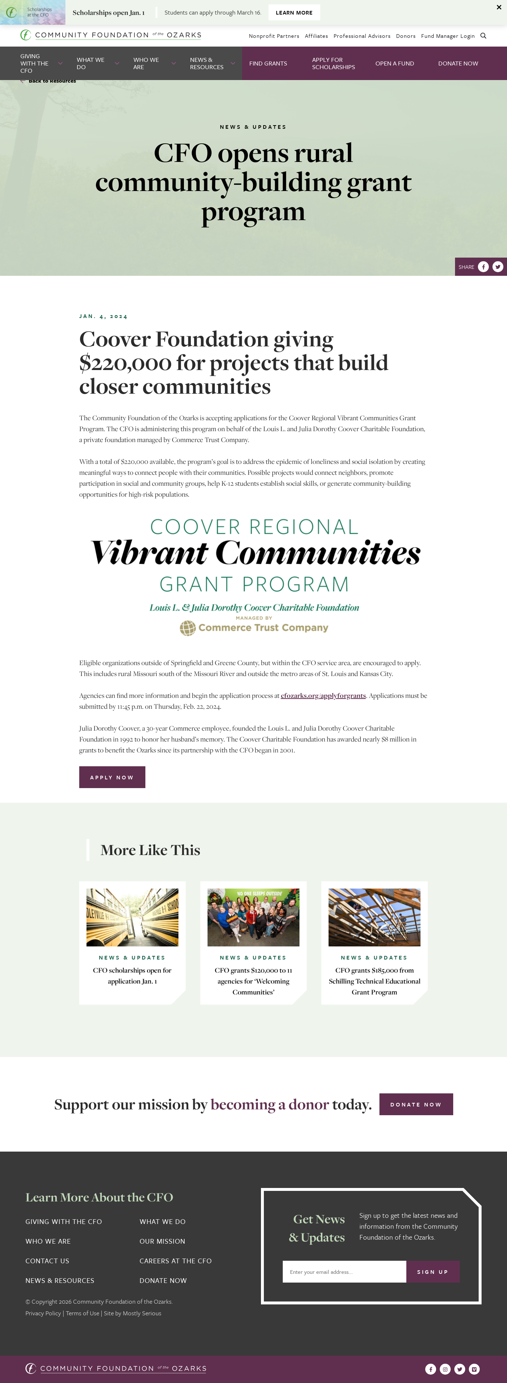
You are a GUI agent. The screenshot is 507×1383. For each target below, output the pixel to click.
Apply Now (112, 777)
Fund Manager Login (448, 36)
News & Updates (253, 127)
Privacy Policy (43, 1313)
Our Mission (162, 1241)
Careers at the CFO (176, 1260)
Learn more (294, 12)
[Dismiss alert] (499, 7)
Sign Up (433, 1272)
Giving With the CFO (34, 63)
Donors (406, 36)
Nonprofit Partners (274, 36)
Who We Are (146, 63)
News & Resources (207, 63)
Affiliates (316, 36)
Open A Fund (394, 63)
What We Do (90, 63)
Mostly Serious (142, 1313)
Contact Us (47, 1260)
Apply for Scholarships (333, 63)
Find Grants (268, 63)
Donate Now (458, 63)
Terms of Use (82, 1313)
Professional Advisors (362, 36)
